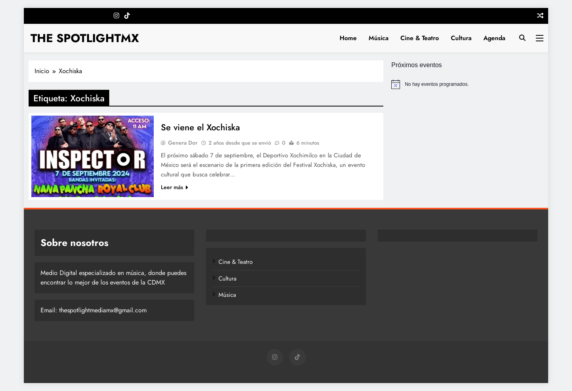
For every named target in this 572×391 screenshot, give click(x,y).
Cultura (461, 38)
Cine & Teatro (419, 38)
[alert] (467, 84)
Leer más (174, 187)
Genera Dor (182, 143)
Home (348, 38)
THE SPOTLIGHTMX (85, 38)
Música (378, 38)
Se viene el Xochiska (200, 127)
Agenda (494, 38)
